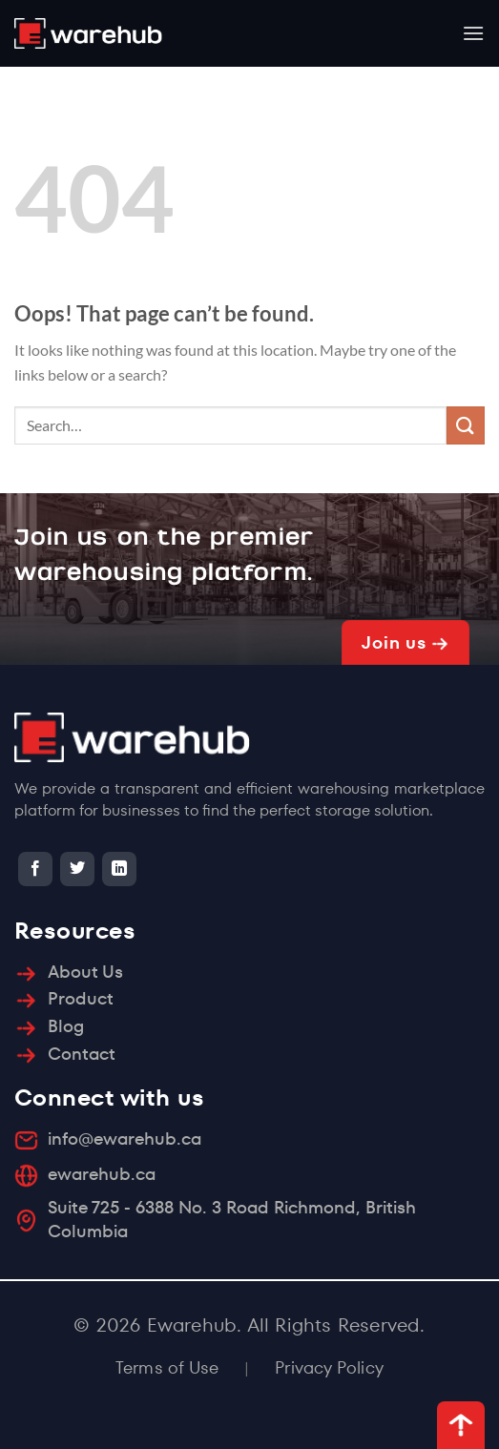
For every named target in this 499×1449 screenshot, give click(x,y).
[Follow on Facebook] (35, 869)
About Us (85, 971)
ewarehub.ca (102, 1174)
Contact (81, 1054)
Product (81, 998)
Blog (66, 1026)
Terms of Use (166, 1367)
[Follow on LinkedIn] (119, 869)
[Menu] (473, 33)
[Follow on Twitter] (77, 869)
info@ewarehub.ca (124, 1138)
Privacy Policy (329, 1367)
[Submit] (466, 425)
